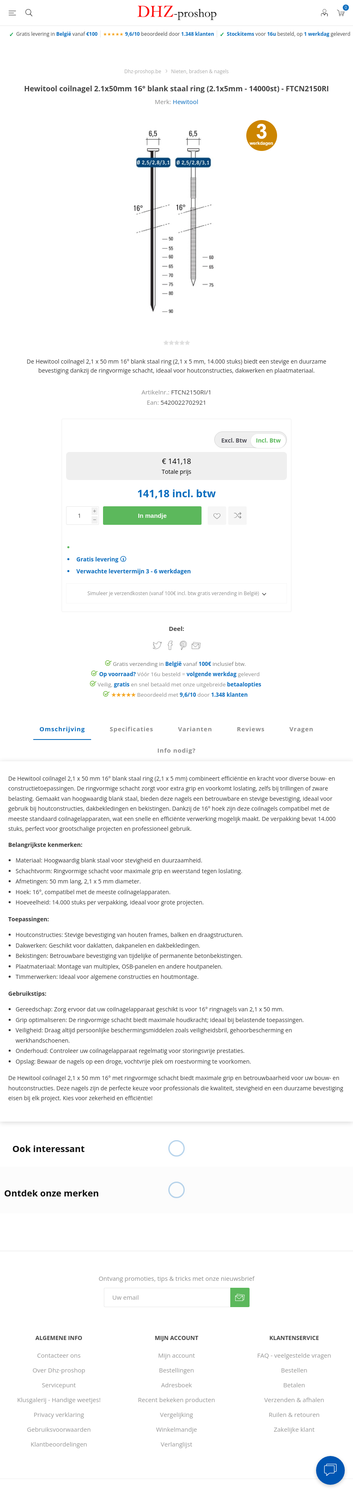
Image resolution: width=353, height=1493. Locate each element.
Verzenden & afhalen (294, 1400)
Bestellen (294, 1370)
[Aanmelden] (167, 1297)
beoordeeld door (169, 33)
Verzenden (240, 1297)
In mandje (152, 515)
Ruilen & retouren (294, 1414)
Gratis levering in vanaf (57, 33)
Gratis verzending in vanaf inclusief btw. (179, 664)
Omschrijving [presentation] (62, 729)
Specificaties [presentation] (131, 729)
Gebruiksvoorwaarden (59, 1429)
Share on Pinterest (183, 645)
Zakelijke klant (294, 1429)
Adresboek (176, 1385)
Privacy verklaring (59, 1414)
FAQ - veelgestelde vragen (294, 1355)
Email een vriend (196, 646)
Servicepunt (59, 1385)
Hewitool (185, 101)
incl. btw (268, 440)
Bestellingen (176, 1370)
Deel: (176, 628)
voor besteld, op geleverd (289, 33)
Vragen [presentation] (301, 729)
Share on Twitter (157, 645)
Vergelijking (176, 1414)
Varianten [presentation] (195, 729)
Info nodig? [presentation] (176, 750)
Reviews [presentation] (251, 729)
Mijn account (176, 1355)
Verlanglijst (177, 1444)
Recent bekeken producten (176, 1400)
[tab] (62, 729)
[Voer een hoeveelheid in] (79, 515)
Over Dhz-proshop (58, 1370)
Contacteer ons (58, 1355)
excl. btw (234, 440)
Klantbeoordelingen (58, 1444)
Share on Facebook (170, 645)
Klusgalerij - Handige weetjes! (59, 1400)
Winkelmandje (176, 1429)
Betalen (294, 1385)
